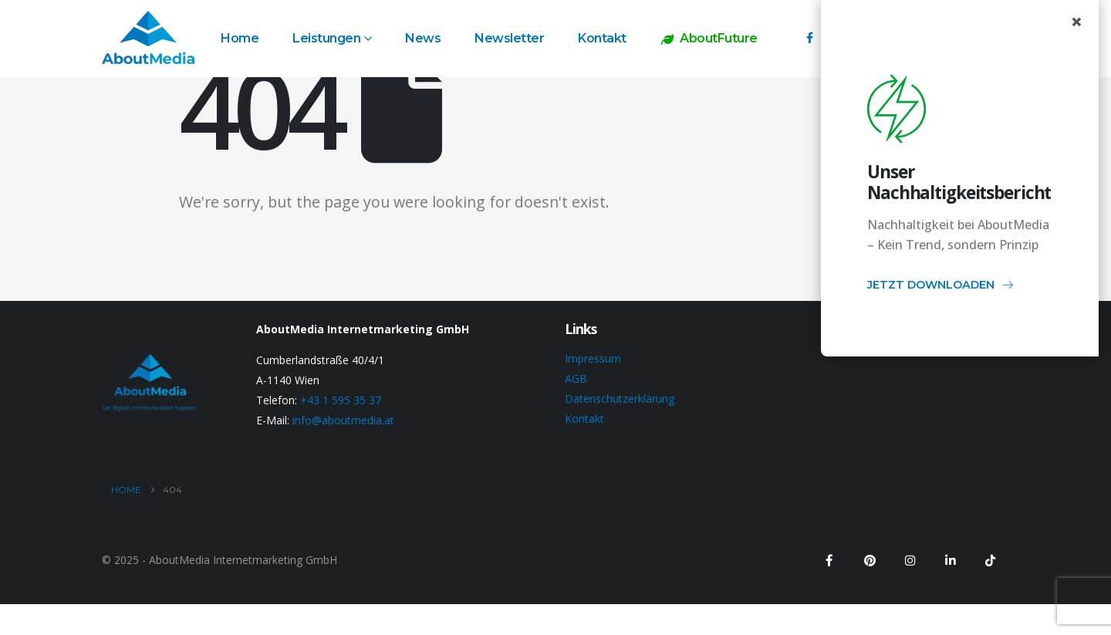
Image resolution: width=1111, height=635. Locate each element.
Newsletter (509, 38)
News (423, 38)
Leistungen (326, 38)
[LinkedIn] (949, 560)
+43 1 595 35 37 (340, 400)
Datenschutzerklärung (619, 398)
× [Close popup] (1076, 21)
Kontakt (602, 38)
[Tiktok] (989, 560)
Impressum (593, 358)
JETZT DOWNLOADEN (940, 287)
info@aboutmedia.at (343, 420)
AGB (576, 378)
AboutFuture (709, 38)
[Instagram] (909, 560)
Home (239, 38)
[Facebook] (809, 37)
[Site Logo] (148, 37)
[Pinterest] (869, 560)
